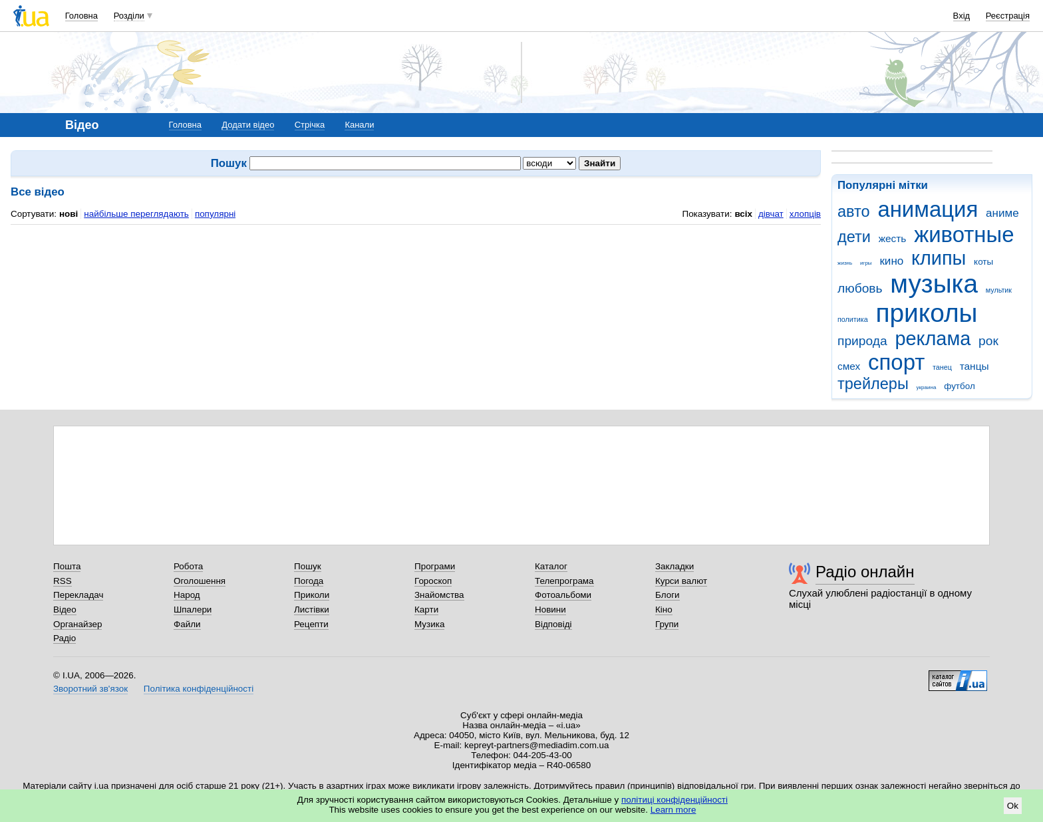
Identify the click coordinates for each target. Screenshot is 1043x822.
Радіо (64, 638)
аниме (1002, 213)
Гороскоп (433, 581)
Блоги (667, 595)
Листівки (311, 610)
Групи (666, 624)
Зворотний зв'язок (90, 689)
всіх (743, 214)
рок (988, 341)
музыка (934, 283)
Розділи (129, 16)
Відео (64, 610)
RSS (62, 581)
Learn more (673, 810)
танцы (974, 366)
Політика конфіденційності (198, 689)
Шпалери (193, 610)
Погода (308, 581)
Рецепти (311, 624)
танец (942, 367)
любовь (860, 288)
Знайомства (439, 595)
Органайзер (77, 624)
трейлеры (873, 383)
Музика (429, 624)
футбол (959, 386)
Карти (426, 610)
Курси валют (681, 581)
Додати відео (248, 125)
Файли (187, 624)
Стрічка (310, 125)
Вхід (961, 16)
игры (866, 263)
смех (848, 366)
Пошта (66, 566)
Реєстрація (1008, 16)
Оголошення (199, 581)
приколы (926, 313)
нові (68, 214)
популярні (215, 214)
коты (983, 262)
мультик (999, 290)
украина (927, 387)
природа (862, 341)
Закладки (674, 566)
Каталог (551, 566)
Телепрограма (564, 581)
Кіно (663, 610)
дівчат (771, 214)
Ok (1012, 806)
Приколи (311, 595)
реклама (932, 338)
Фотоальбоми (563, 595)
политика (852, 319)
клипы (938, 258)
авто (853, 211)
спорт (896, 362)
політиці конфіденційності (674, 800)
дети (854, 236)
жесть (893, 238)
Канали (359, 125)
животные (964, 234)
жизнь (844, 263)
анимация (927, 209)
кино (891, 261)
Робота (188, 566)
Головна (81, 16)
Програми (434, 566)
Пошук (307, 566)
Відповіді (553, 624)
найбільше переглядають (136, 214)
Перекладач (78, 595)
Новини (550, 610)
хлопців (805, 214)
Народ (187, 595)
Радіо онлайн (865, 572)
